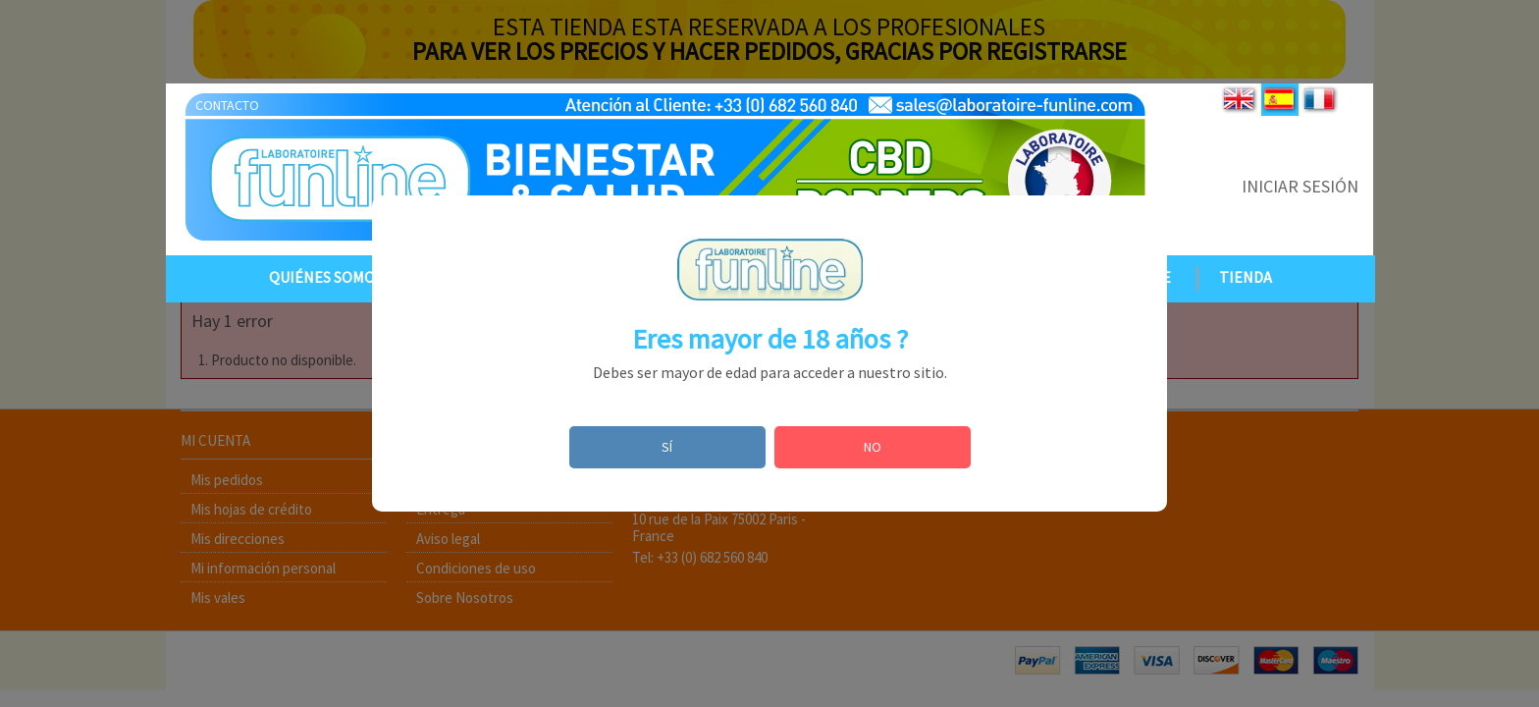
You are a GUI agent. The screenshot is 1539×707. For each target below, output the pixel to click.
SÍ (667, 447)
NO (872, 447)
